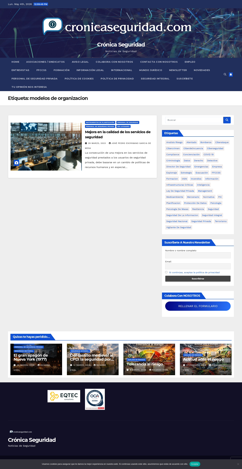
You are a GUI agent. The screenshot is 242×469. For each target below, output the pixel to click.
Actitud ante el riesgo (203, 359)
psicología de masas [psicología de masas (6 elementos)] (177, 209)
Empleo (190, 61)
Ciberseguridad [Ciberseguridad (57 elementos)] (215, 148)
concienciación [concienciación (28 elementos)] (191, 154)
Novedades (202, 70)
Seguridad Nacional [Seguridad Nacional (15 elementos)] (176, 221)
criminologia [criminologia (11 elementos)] (173, 160)
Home (15, 61)
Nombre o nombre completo (180, 250)
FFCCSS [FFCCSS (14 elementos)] (216, 172)
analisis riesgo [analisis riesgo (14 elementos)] (174, 142)
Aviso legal (80, 61)
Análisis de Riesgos (136, 360)
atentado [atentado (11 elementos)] (191, 142)
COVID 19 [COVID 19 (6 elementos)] (209, 154)
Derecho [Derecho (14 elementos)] (198, 160)
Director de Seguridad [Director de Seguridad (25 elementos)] (178, 166)
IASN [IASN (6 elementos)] (184, 178)
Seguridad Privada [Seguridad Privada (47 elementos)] (201, 221)
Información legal (90, 70)
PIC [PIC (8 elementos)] (220, 197)
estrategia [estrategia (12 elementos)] (186, 172)
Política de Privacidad (117, 78)
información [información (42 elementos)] (211, 178)
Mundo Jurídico (150, 70)
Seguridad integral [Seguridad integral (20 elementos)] (212, 215)
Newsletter (178, 70)
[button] (225, 74)
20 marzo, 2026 (26, 365)
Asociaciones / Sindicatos (45, 61)
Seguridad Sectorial (24, 351)
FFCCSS (41, 70)
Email (168, 261)
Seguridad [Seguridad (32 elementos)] (213, 209)
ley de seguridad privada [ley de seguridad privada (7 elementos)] (180, 191)
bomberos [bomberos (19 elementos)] (205, 142)
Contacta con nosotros (159, 61)
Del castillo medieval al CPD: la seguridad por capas (91, 359)
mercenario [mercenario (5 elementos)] (193, 197)
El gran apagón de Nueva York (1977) (31, 357)
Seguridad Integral (155, 78)
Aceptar (195, 464)
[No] (238, 464)
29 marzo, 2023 (97, 143)
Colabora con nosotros (114, 61)
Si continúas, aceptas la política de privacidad (194, 272)
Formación (62, 70)
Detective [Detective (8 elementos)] (212, 160)
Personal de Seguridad (127, 122)
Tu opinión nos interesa (29, 87)
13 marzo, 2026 (82, 365)
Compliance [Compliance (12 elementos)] (172, 154)
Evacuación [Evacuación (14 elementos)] (202, 172)
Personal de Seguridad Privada (35, 78)
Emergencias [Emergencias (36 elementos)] (201, 166)
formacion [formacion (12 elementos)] (172, 178)
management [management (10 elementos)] (205, 191)
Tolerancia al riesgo (145, 364)
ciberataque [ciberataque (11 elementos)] (222, 142)
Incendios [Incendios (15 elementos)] (196, 178)
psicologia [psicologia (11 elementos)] (215, 203)
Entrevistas (20, 70)
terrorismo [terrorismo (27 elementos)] (221, 221)
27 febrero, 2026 (196, 365)
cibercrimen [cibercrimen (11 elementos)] (173, 148)
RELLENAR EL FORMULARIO (198, 306)
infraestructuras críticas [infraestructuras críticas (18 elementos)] (179, 185)
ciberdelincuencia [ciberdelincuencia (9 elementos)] (193, 148)
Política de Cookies (79, 78)
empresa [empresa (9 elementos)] (217, 166)
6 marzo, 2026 (138, 370)
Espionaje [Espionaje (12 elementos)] (171, 172)
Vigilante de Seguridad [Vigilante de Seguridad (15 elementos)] (178, 227)
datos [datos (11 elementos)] (187, 160)
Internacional (121, 70)
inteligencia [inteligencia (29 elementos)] (203, 185)
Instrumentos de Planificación (100, 122)
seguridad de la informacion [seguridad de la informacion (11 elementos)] (182, 215)
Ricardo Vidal (159, 370)
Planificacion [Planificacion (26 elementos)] (173, 203)
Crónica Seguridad (121, 44)
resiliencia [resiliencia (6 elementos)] (198, 209)
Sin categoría (123, 126)
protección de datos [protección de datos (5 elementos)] (195, 203)
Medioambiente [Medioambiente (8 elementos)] (174, 197)
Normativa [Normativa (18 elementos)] (208, 197)
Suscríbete (185, 78)
